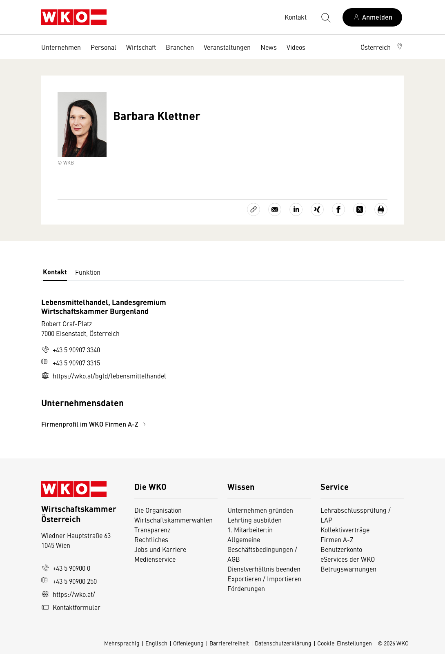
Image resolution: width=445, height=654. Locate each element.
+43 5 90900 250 (69, 580)
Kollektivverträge (344, 529)
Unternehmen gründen (260, 509)
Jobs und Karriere (160, 549)
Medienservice (155, 558)
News (268, 46)
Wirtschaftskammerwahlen (173, 519)
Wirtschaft (141, 46)
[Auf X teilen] (359, 209)
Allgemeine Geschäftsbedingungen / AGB (262, 549)
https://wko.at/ (68, 593)
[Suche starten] (325, 17)
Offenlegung (188, 643)
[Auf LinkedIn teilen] (296, 209)
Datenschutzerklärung (283, 643)
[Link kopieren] (253, 209)
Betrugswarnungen (349, 568)
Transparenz (152, 529)
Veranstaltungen (227, 46)
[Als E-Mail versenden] (274, 209)
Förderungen (246, 588)
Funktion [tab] (87, 271)
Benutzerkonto (341, 549)
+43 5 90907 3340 (70, 349)
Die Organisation (158, 509)
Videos (296, 46)
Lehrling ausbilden (254, 519)
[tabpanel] (162, 363)
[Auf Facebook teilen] (338, 209)
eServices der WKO (347, 558)
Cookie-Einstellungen (344, 643)
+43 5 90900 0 (65, 567)
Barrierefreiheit (229, 643)
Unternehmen (61, 46)
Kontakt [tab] (55, 271)
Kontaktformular (70, 607)
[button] (382, 47)
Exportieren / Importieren (264, 578)
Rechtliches (151, 539)
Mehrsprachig (122, 643)
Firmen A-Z (337, 539)
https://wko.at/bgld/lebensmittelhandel (103, 375)
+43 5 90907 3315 (70, 362)
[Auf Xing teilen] (317, 209)
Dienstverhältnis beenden (263, 568)
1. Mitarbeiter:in (250, 529)
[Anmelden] (372, 17)
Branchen (180, 46)
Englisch (156, 643)
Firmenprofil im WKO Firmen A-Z (94, 424)
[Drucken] (380, 209)
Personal (103, 46)
